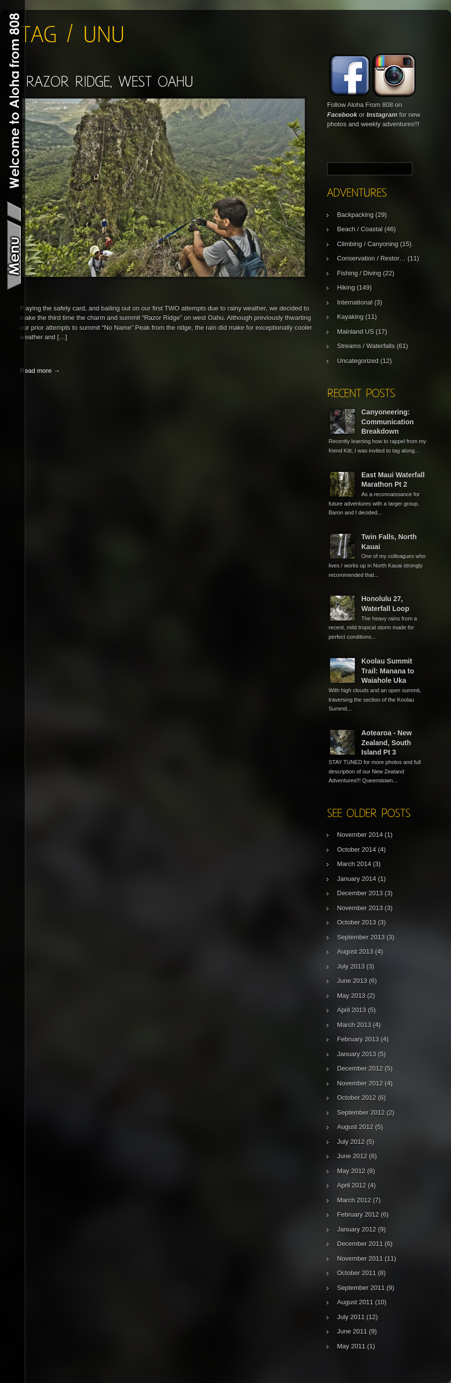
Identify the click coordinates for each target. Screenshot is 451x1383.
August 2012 (355, 1126)
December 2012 (360, 1068)
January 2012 (356, 1229)
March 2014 (354, 864)
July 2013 (351, 966)
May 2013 (351, 995)
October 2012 (356, 1097)
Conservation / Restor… (371, 258)
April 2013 (351, 1010)
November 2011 (360, 1258)
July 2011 (351, 1317)
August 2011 (355, 1302)
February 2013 (358, 1039)
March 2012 (354, 1200)
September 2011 (361, 1287)
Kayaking (350, 316)
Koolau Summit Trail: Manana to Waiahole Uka (387, 670)
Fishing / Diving (359, 273)
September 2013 (361, 937)
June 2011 (352, 1331)
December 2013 (360, 893)
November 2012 (360, 1083)
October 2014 (356, 849)
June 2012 (352, 1156)
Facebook (342, 114)
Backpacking (355, 214)
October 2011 (356, 1273)
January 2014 (356, 878)
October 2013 (356, 922)
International (355, 302)
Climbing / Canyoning (367, 244)
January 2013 (356, 1054)
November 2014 (360, 834)
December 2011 (360, 1243)
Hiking (346, 287)
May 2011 (351, 1346)
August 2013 (355, 951)
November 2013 (360, 908)
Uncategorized (358, 360)
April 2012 (351, 1185)
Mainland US (355, 331)
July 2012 (351, 1141)
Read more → (40, 370)
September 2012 (361, 1112)
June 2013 (352, 980)
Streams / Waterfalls (366, 346)
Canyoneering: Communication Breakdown (387, 421)
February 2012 (358, 1214)
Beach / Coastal (360, 229)
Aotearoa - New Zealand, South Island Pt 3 (386, 742)
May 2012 (351, 1171)
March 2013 (354, 1024)
